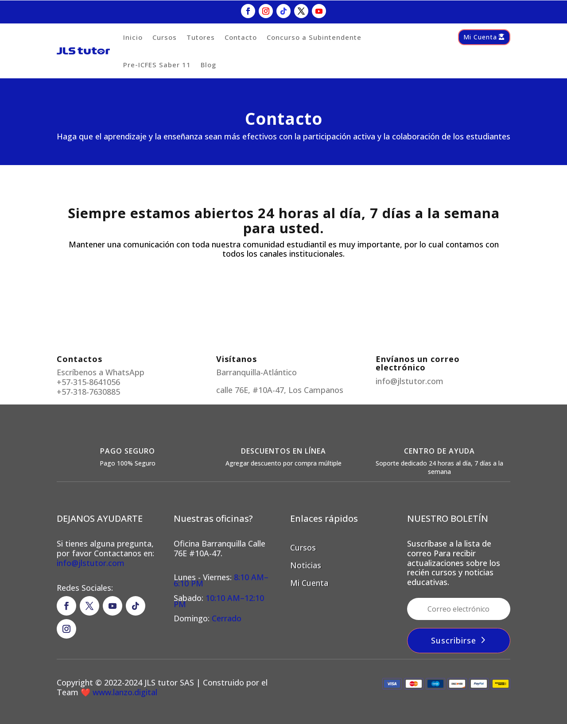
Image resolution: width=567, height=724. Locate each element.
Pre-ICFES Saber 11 (157, 64)
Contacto (241, 37)
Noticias (305, 565)
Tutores (200, 37)
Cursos (164, 37)
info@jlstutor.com (90, 563)
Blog (208, 64)
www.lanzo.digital (123, 692)
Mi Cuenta (480, 37)
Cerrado (226, 618)
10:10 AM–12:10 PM (219, 601)
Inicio (133, 37)
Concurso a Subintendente (314, 37)
